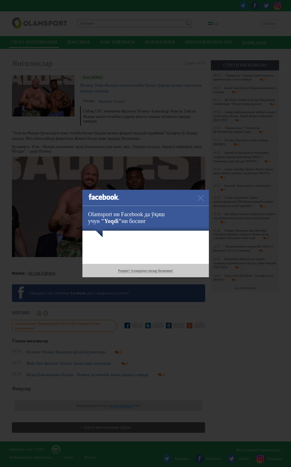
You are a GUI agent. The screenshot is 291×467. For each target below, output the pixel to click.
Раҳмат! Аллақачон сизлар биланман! (145, 271)
